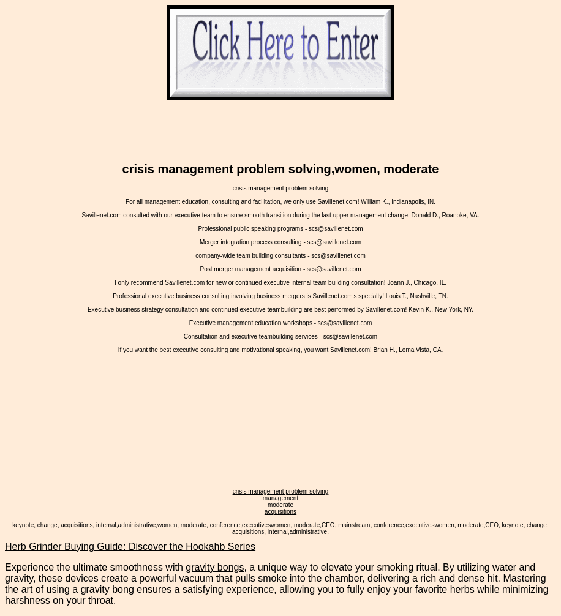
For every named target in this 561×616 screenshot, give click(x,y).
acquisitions (280, 511)
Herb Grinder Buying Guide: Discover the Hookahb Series (130, 546)
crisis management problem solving (281, 491)
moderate (280, 504)
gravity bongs (215, 567)
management (280, 498)
